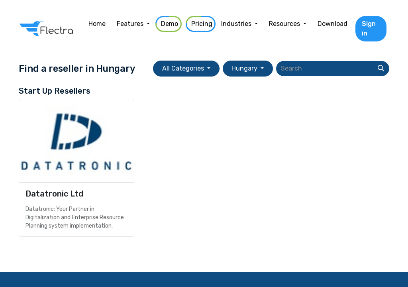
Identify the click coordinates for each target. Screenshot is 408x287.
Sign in (369, 28)
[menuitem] (97, 24)
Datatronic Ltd (54, 194)
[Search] (381, 68)
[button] (186, 69)
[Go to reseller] (76, 167)
